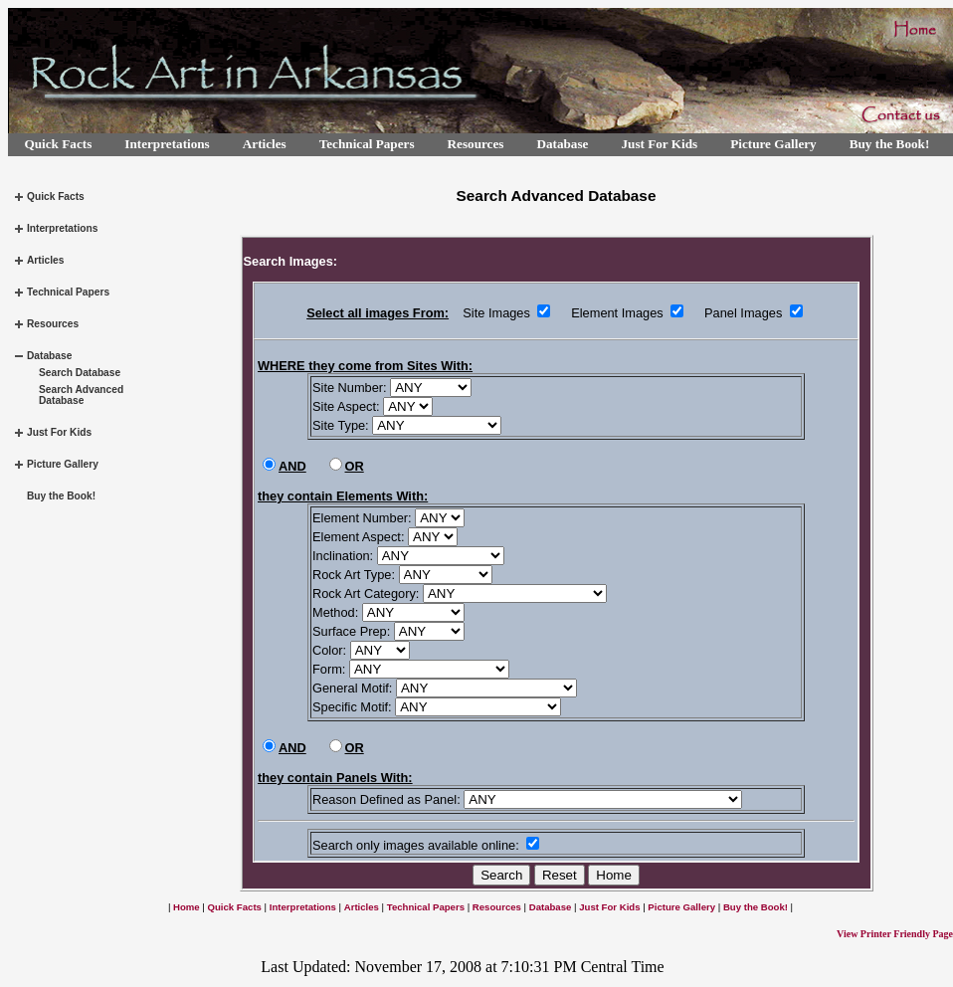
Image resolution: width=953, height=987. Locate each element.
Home (186, 906)
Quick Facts (59, 143)
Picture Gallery (773, 143)
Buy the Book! (890, 143)
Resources (476, 143)
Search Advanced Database (81, 395)
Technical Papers (367, 143)
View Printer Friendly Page (895, 933)
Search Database (79, 372)
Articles (264, 143)
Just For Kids (659, 143)
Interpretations (166, 143)
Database (562, 143)
